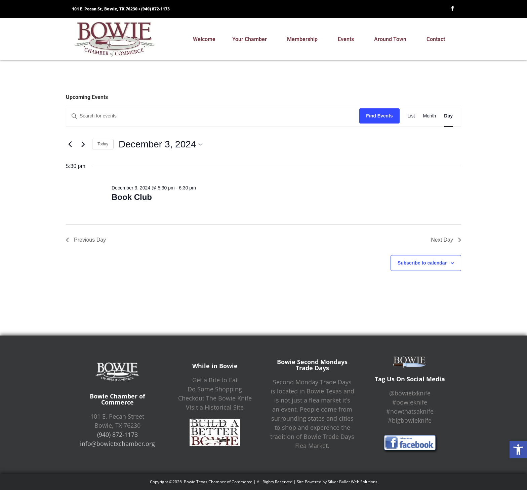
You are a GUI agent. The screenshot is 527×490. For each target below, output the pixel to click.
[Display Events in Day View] (448, 116)
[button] (518, 449)
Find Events (379, 115)
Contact (437, 39)
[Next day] (83, 144)
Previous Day (86, 240)
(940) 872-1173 (155, 9)
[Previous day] (70, 144)
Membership (304, 39)
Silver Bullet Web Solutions (352, 482)
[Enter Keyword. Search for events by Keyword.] (212, 116)
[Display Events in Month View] (429, 116)
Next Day (446, 240)
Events (347, 39)
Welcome (204, 39)
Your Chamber (251, 39)
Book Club (132, 197)
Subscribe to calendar (422, 263)
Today (102, 144)
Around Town (392, 39)
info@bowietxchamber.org (117, 444)
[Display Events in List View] (411, 116)
